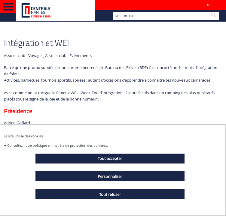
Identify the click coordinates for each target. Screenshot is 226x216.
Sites (218, 5)
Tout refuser (110, 194)
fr (208, 5)
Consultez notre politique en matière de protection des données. (57, 145)
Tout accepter (110, 158)
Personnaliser (110, 176)
